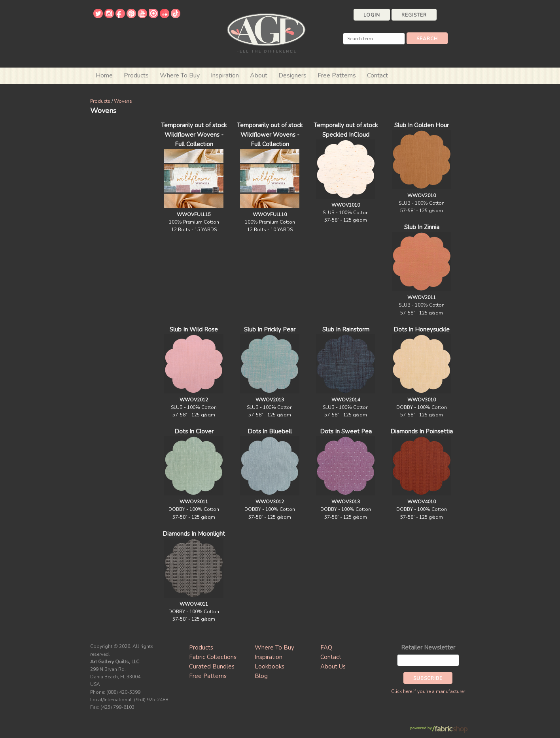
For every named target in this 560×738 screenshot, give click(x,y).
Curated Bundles (212, 666)
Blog (261, 676)
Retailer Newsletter (428, 647)
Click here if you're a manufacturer (428, 691)
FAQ (326, 647)
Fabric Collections (212, 657)
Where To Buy (274, 647)
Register (414, 15)
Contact (377, 75)
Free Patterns (337, 75)
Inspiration (225, 75)
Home (104, 75)
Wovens (123, 101)
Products (100, 101)
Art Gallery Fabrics (266, 32)
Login (371, 15)
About (258, 75)
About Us (333, 666)
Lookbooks (269, 666)
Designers (292, 75)
